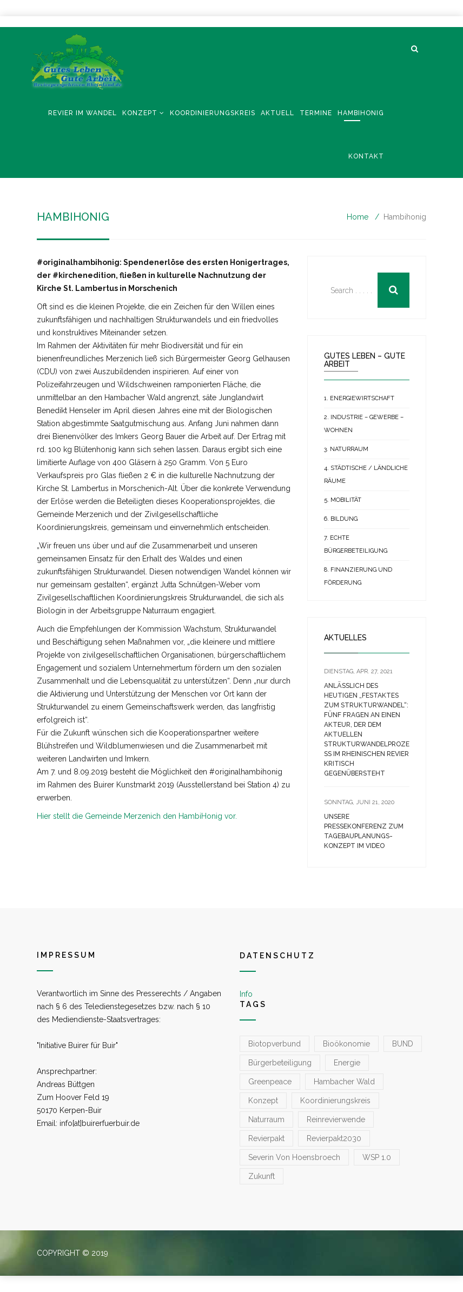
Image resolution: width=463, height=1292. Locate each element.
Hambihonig (361, 113)
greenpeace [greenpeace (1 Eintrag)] (270, 1081)
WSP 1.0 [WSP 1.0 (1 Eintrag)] (376, 1157)
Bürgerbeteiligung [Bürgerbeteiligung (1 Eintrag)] (280, 1062)
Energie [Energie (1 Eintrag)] (347, 1062)
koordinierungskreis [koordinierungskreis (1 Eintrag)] (335, 1100)
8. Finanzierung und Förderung (358, 576)
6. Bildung (341, 518)
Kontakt (366, 156)
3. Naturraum (346, 449)
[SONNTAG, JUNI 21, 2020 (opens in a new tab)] (359, 802)
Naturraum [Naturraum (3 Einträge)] (266, 1119)
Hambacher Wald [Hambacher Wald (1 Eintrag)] (344, 1081)
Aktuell (277, 113)
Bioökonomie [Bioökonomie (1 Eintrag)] (346, 1043)
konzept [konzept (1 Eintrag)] (263, 1100)
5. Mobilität (342, 499)
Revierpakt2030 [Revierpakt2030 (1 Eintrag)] (334, 1138)
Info (246, 994)
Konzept (139, 113)
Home (357, 217)
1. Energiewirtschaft (359, 398)
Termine (316, 113)
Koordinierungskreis (212, 113)
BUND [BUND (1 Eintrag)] (402, 1043)
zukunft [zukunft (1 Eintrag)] (261, 1176)
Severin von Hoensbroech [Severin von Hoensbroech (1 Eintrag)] (294, 1157)
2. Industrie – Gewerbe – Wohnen (364, 424)
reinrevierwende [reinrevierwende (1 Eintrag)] (336, 1119)
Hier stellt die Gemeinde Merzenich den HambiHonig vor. (137, 816)
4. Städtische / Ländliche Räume (366, 475)
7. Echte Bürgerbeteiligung (355, 544)
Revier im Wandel (82, 113)
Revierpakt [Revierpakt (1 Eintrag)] (266, 1138)
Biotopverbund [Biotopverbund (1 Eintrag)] (274, 1043)
